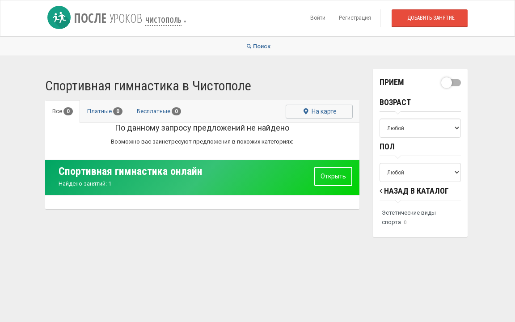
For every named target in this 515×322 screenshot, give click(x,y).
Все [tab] (62, 111)
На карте (319, 111)
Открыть (333, 176)
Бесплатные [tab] (159, 111)
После (96, 17)
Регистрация (355, 18)
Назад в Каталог (414, 190)
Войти (317, 18)
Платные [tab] (104, 111)
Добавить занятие (431, 18)
